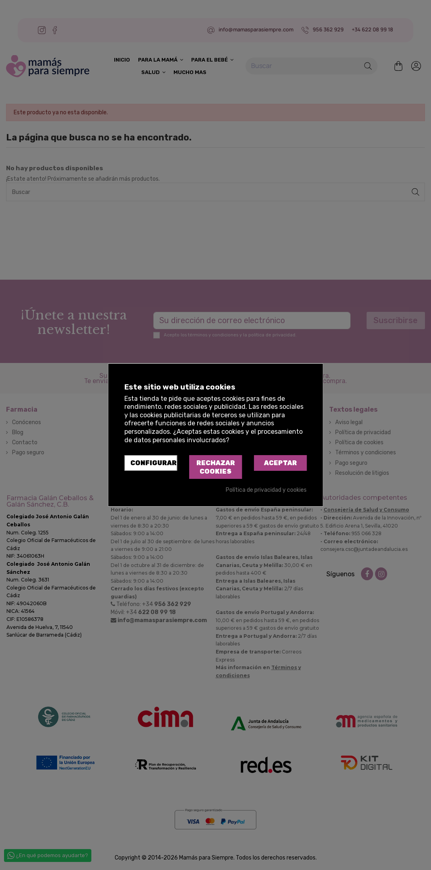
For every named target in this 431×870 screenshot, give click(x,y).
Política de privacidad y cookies (266, 490)
